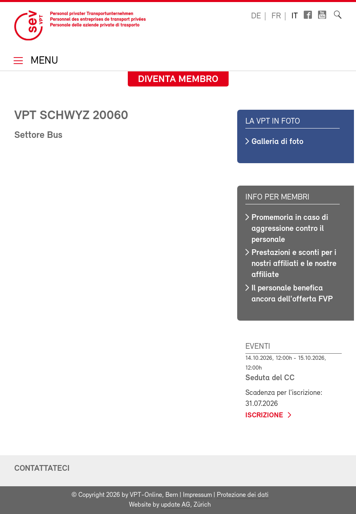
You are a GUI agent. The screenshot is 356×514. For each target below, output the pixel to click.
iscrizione (264, 415)
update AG (175, 505)
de (256, 16)
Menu (43, 61)
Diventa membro (178, 79)
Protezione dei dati (243, 495)
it (294, 16)
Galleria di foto (277, 142)
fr (276, 16)
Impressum (197, 495)
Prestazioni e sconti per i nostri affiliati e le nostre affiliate (293, 264)
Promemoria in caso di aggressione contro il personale (289, 229)
